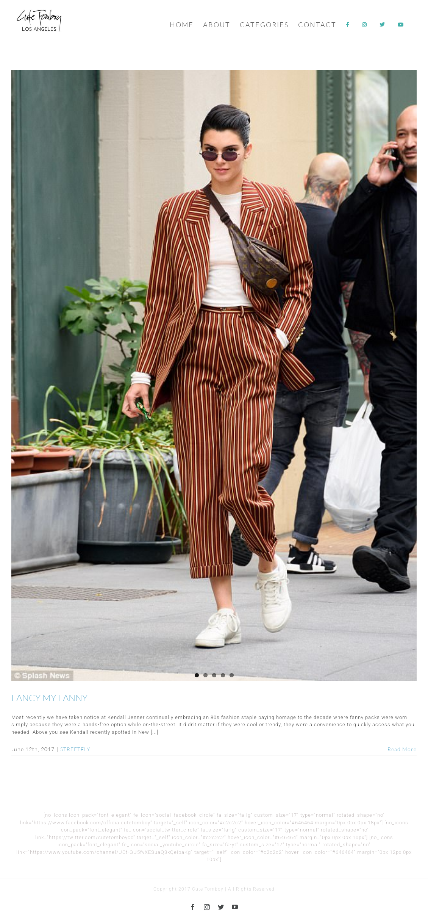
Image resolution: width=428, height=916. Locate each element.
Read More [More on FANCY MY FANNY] (402, 749)
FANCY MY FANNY (49, 697)
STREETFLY (75, 749)
